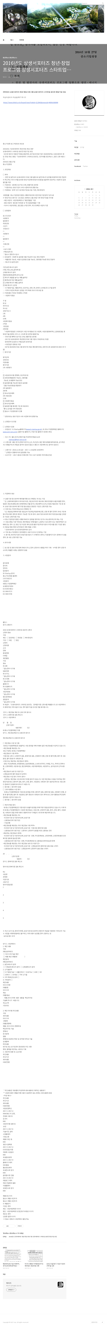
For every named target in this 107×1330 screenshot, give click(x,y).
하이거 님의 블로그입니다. (14, 1286)
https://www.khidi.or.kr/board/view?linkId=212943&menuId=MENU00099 (30, 102)
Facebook (77, 166)
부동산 (77, 130)
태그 (11, 40)
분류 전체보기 (80, 121)
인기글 (82, 147)
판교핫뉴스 (79, 124)
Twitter (85, 166)
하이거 (8, 1283)
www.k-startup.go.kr (34, 429)
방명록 (21, 40)
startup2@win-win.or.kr (18, 439)
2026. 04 (89, 189)
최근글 (76, 147)
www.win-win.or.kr (10, 432)
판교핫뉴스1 (82, 127)
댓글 (4, 1274)
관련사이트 (94, 1322)
